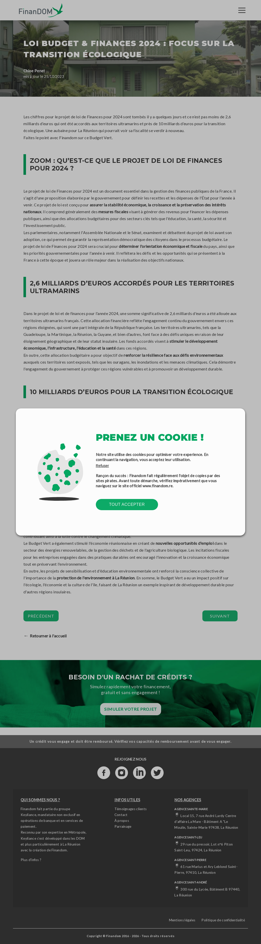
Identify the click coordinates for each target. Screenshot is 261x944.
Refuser (102, 466)
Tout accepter (127, 504)
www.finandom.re (157, 485)
